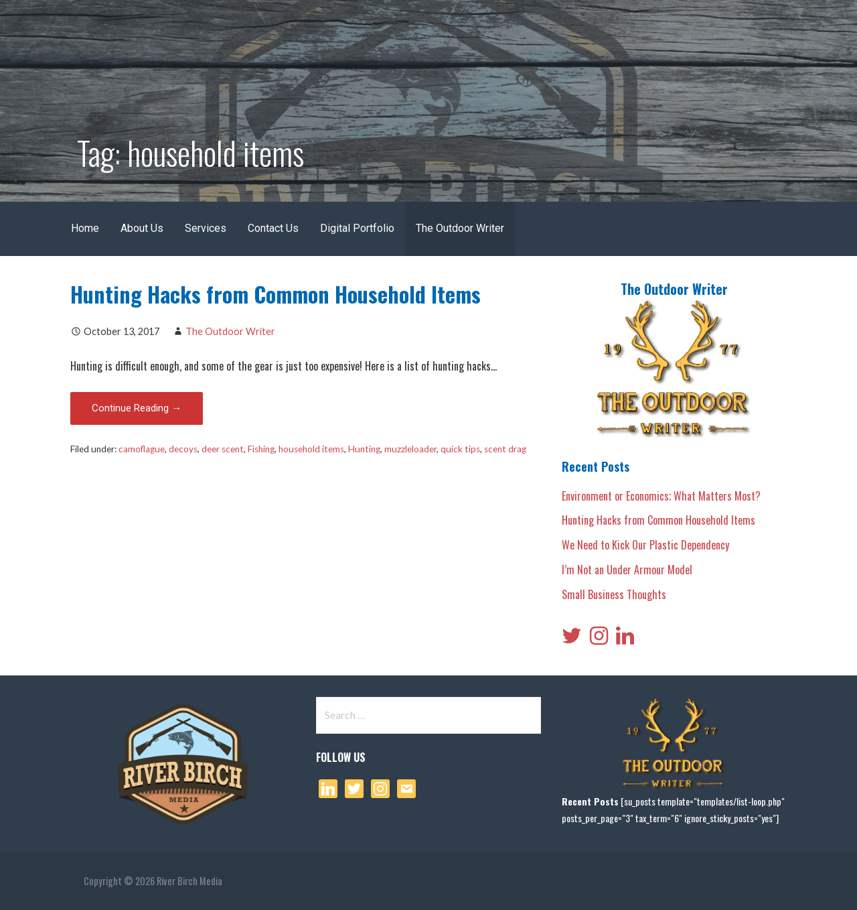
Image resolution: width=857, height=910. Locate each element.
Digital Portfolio (357, 228)
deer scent (223, 449)
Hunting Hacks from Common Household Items (275, 294)
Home (85, 228)
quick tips (460, 449)
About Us (142, 228)
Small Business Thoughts (614, 594)
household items (311, 449)
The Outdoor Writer (460, 228)
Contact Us (273, 228)
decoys (183, 449)
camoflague (142, 449)
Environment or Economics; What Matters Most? (661, 496)
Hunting (364, 449)
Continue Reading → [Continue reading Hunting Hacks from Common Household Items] (136, 408)
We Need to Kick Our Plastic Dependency (645, 545)
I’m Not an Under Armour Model (627, 570)
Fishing (261, 449)
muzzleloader (410, 449)
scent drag (505, 449)
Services (205, 228)
